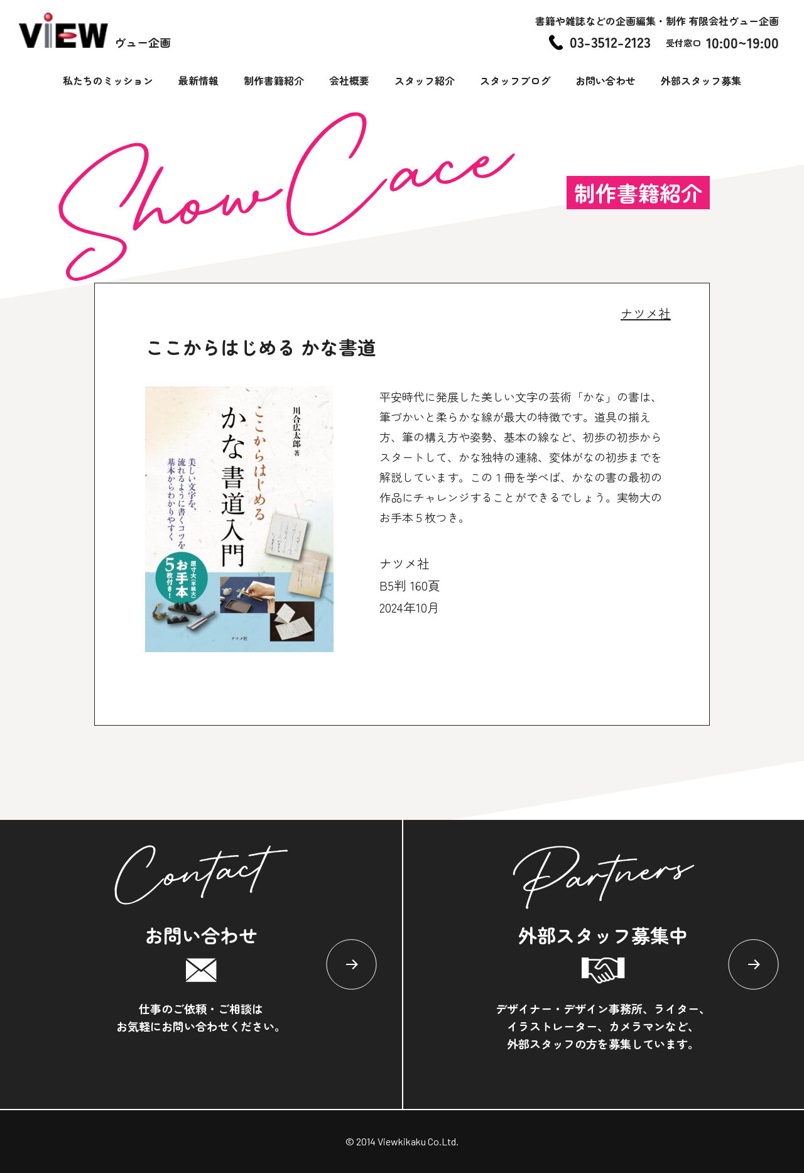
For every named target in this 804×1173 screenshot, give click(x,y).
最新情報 (198, 80)
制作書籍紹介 (274, 80)
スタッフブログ (515, 80)
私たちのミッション (108, 80)
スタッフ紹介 (424, 80)
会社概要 (349, 80)
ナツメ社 (646, 313)
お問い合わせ (605, 80)
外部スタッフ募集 (701, 80)
